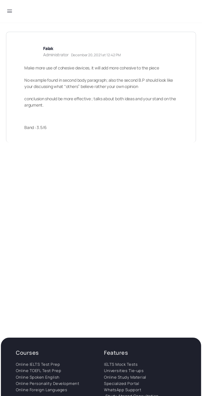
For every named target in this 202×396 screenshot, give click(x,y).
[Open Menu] (9, 12)
